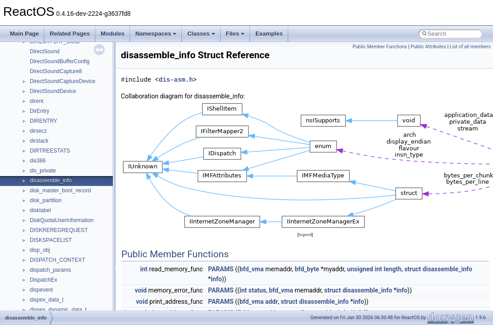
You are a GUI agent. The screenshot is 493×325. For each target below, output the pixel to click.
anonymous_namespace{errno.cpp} (72, 283)
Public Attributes (428, 47)
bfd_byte (307, 269)
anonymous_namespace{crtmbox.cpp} (76, 273)
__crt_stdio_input (50, 203)
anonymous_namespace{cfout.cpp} (72, 263)
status (257, 290)
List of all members (470, 47)
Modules (112, 33)
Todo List (26, 144)
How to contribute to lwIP (45, 45)
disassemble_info (447, 269)
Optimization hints (36, 124)
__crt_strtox (44, 223)
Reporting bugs (33, 84)
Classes (201, 33)
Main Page (24, 33)
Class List (34, 193)
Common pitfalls (34, 64)
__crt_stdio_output (52, 213)
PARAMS (221, 269)
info (216, 279)
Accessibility (44, 233)
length (392, 269)
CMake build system (39, 54)
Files (235, 33)
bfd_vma (252, 269)
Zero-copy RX (32, 94)
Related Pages (70, 33)
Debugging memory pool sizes (51, 74)
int (143, 269)
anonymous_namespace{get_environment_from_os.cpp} (98, 293)
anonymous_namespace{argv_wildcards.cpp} (84, 253)
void (141, 290)
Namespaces (156, 33)
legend (305, 234)
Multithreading (32, 114)
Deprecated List (34, 154)
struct (412, 269)
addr (271, 301)
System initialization (39, 104)
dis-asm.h (176, 79)
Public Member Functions (380, 47)
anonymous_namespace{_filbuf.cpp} (73, 243)
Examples (269, 33)
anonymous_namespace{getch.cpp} (73, 303)
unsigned (360, 269)
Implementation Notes (41, 134)
